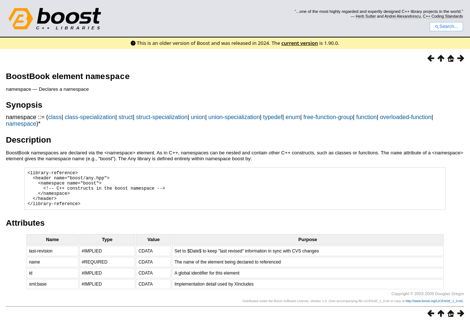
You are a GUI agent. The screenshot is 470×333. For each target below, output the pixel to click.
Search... (446, 26)
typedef (272, 118)
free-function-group (328, 118)
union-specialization (234, 118)
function (366, 118)
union (198, 118)
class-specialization (90, 118)
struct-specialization (162, 118)
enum (293, 118)
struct (126, 118)
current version (299, 43)
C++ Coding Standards (443, 16)
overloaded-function (406, 118)
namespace (21, 125)
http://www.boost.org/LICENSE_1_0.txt (434, 310)
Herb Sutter (366, 16)
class (54, 118)
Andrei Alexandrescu (402, 16)
